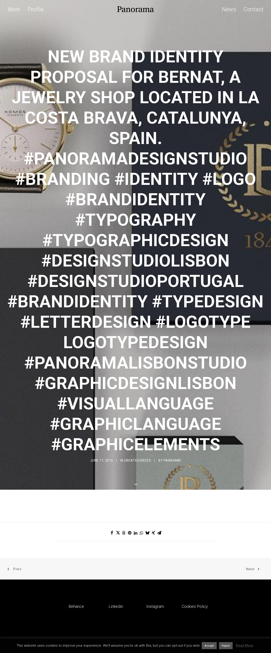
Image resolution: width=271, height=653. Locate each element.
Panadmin (172, 445)
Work (13, 9)
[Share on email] (159, 502)
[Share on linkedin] (135, 502)
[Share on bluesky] (147, 502)
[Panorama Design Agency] (135, 9)
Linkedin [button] (116, 575)
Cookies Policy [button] (195, 575)
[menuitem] (15, 9)
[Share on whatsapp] (141, 502)
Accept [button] (209, 645)
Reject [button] (226, 645)
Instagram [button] (155, 575)
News (229, 9)
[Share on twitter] (118, 502)
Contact (254, 9)
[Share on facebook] (112, 502)
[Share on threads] (124, 502)
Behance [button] (76, 575)
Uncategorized (137, 445)
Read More (244, 645)
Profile (36, 9)
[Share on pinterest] (129, 502)
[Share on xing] (153, 502)
